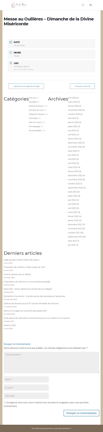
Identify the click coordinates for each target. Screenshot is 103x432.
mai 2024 (72, 130)
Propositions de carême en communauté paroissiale (27, 282)
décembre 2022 (75, 175)
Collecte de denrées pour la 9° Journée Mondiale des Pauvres (31, 303)
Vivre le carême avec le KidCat (17, 274)
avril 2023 (72, 163)
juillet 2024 (73, 126)
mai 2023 (72, 159)
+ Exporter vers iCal (82, 86)
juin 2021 (72, 245)
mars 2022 (72, 212)
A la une (32, 98)
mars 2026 (72, 102)
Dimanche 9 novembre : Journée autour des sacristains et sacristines (34, 296)
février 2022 (73, 216)
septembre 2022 (75, 188)
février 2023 (73, 171)
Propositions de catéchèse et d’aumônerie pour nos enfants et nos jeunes (37, 318)
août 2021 (72, 241)
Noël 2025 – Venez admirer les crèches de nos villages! (28, 289)
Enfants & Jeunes (36, 114)
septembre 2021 (75, 237)
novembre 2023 (75, 147)
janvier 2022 (73, 220)
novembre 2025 (75, 110)
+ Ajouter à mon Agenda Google (26, 86)
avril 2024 (72, 134)
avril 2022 (72, 208)
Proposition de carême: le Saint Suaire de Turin (24, 267)
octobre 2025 (74, 114)
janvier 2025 (73, 122)
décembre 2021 (75, 224)
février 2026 (73, 106)
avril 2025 (72, 118)
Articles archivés (36, 106)
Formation (33, 118)
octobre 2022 (74, 183)
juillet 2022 (72, 196)
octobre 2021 (74, 233)
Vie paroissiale (35, 130)
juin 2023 (72, 155)
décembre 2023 (75, 143)
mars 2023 (72, 167)
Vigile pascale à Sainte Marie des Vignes (21, 260)
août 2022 (72, 192)
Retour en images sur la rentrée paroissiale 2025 (25, 311)
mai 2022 (72, 204)
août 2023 (72, 151)
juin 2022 (72, 200)
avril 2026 (72, 98)
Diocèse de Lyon (36, 110)
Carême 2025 (10, 325)
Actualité (33, 102)
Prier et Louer (35, 122)
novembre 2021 (75, 228)
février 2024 (73, 139)
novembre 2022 (75, 179)
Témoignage (34, 126)
